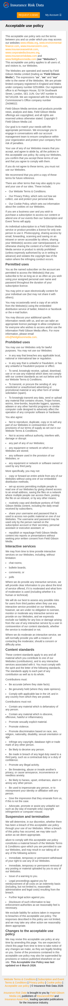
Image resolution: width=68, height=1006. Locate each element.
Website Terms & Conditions (20, 979)
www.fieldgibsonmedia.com (20, 59)
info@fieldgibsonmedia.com (21, 337)
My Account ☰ (53, 14)
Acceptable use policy (17, 985)
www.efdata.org (29, 42)
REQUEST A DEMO (28, 15)
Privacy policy (37, 982)
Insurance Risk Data (15, 992)
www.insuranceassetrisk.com (21, 49)
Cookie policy (54, 982)
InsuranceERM (45, 996)
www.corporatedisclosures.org (22, 52)
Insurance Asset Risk (16, 999)
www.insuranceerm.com (34, 46)
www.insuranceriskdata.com (21, 55)
